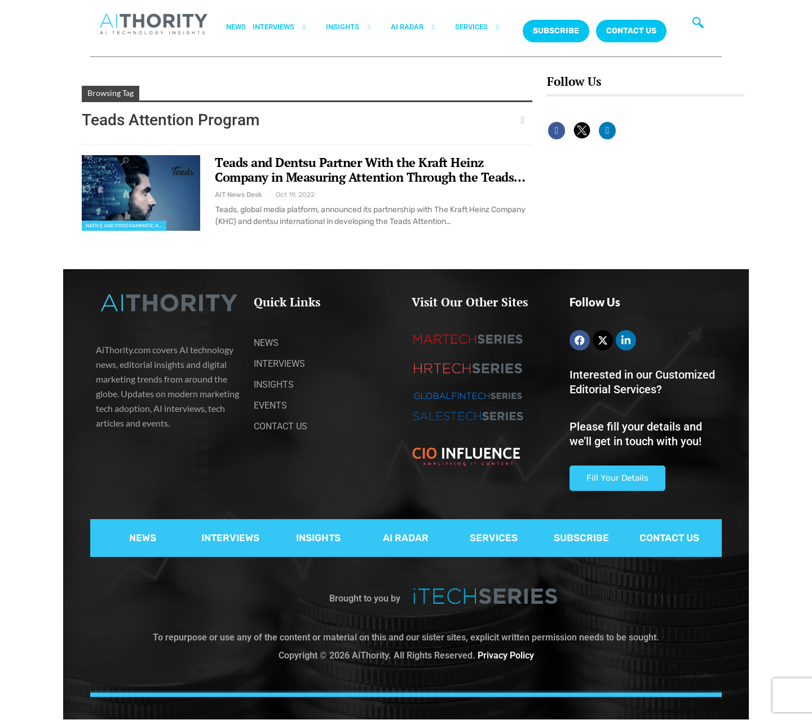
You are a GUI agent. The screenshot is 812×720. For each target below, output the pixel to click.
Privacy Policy (506, 655)
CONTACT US (631, 31)
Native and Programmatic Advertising (126, 226)
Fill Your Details (617, 478)
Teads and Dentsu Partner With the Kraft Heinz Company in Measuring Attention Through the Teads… (370, 169)
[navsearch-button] (698, 25)
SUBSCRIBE (581, 537)
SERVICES (484, 27)
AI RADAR (419, 27)
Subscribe (556, 31)
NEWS (236, 27)
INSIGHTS (355, 27)
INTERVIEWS (286, 27)
